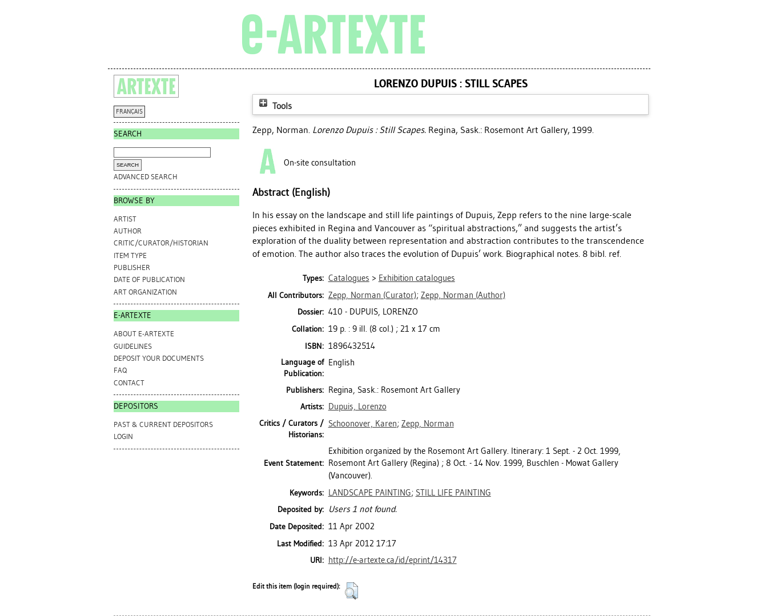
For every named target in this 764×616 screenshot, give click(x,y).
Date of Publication (149, 279)
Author (128, 231)
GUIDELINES (133, 346)
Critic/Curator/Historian (161, 243)
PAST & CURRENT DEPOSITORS (163, 424)
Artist (125, 219)
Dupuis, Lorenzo (357, 406)
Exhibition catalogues (417, 278)
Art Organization (145, 292)
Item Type (130, 255)
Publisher (132, 267)
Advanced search (146, 176)
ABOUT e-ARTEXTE (144, 333)
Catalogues (348, 278)
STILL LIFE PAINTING (453, 493)
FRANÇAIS (129, 111)
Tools (274, 105)
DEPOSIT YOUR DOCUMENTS (159, 358)
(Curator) (372, 295)
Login (123, 436)
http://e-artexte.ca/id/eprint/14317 (392, 560)
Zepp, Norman (427, 423)
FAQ (120, 370)
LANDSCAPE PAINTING (369, 493)
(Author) (463, 295)
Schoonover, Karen (362, 423)
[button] (351, 590)
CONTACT (129, 383)
